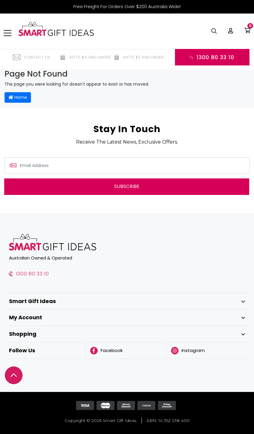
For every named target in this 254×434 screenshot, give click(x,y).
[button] (229, 33)
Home (17, 97)
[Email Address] (127, 165)
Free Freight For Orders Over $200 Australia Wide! (127, 6)
